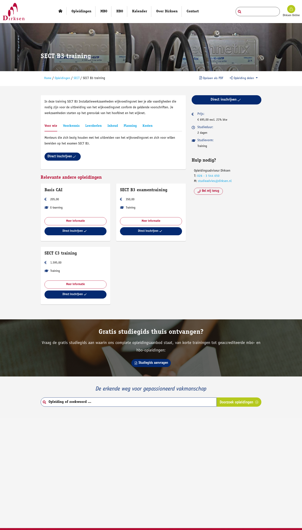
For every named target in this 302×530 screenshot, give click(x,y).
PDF (210, 77)
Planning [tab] (130, 125)
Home (48, 77)
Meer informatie (76, 220)
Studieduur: (205, 126)
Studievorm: (205, 139)
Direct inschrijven (62, 156)
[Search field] (258, 11)
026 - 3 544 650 (208, 175)
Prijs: (200, 113)
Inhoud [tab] (113, 125)
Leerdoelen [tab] (94, 125)
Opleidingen (63, 77)
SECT (78, 77)
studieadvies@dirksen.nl (214, 180)
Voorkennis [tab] (72, 125)
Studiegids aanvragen (151, 363)
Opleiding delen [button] (241, 77)
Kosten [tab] (148, 125)
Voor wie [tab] (51, 125)
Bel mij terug (208, 190)
